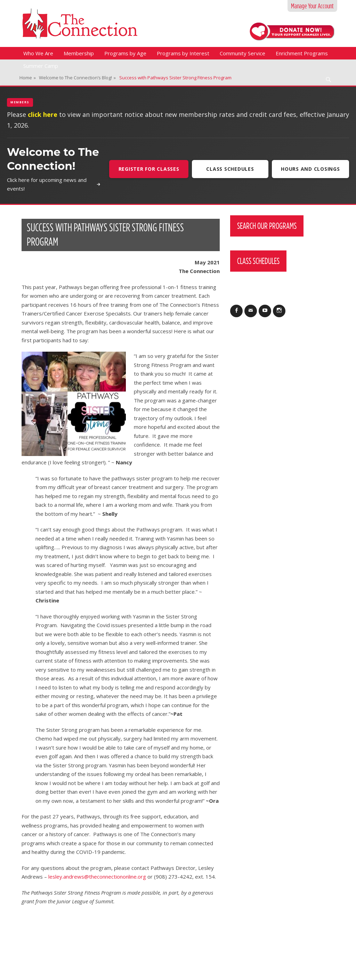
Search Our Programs (267, 225)
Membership (79, 53)
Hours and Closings (310, 169)
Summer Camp (40, 65)
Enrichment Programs (302, 53)
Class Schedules (229, 169)
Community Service (242, 53)
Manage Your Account (312, 6)
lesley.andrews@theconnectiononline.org (97, 876)
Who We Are (38, 53)
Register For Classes (148, 169)
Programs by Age (125, 53)
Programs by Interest (183, 53)
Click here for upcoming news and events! (53, 184)
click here (42, 114)
